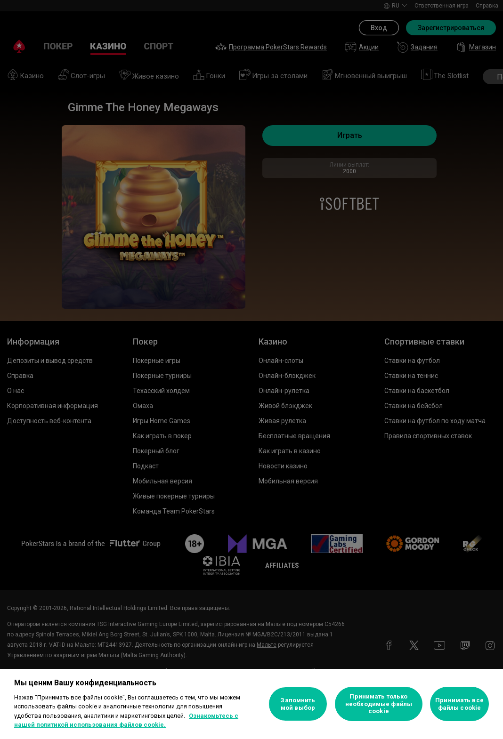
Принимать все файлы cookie (459, 704)
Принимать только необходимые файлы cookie (378, 704)
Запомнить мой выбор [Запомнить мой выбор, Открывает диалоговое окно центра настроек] (297, 704)
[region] (251, 704)
